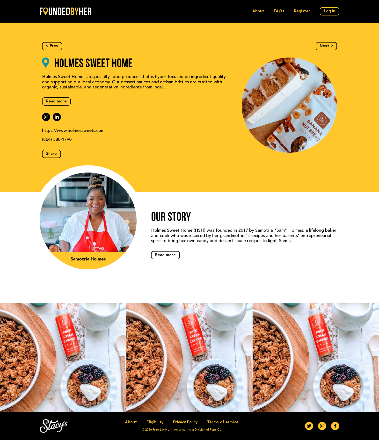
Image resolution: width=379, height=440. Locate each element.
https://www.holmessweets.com (73, 131)
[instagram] (46, 117)
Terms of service (223, 422)
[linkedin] (57, 117)
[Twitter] (309, 426)
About (258, 11)
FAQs (279, 11)
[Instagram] (322, 426)
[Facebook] (335, 426)
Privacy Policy (185, 422)
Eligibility (154, 422)
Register (302, 11)
